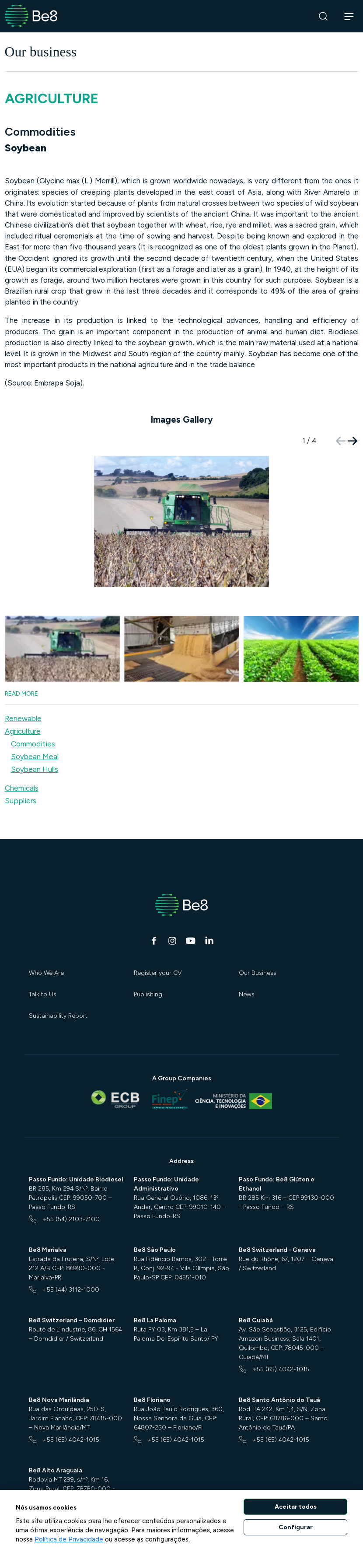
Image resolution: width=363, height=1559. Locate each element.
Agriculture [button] (23, 709)
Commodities (33, 722)
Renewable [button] (23, 696)
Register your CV (158, 951)
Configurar (296, 1527)
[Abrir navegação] (349, 16)
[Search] (323, 16)
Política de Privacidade (69, 1539)
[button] (353, 441)
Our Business (257, 951)
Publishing (148, 972)
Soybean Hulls (34, 747)
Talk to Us (42, 972)
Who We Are (46, 951)
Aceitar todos (296, 1506)
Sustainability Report (58, 994)
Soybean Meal (35, 734)
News (247, 972)
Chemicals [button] (21, 766)
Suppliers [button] (20, 778)
